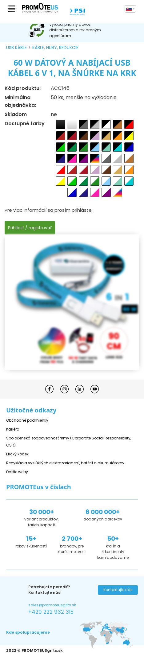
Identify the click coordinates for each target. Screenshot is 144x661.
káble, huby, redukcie (55, 47)
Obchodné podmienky (27, 420)
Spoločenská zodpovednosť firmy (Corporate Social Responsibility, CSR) (68, 441)
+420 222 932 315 (51, 612)
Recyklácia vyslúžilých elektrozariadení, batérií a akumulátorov (65, 463)
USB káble (16, 47)
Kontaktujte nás (118, 589)
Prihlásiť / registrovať (30, 228)
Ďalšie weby (17, 471)
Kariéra (12, 429)
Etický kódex (17, 454)
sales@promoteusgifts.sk (52, 605)
